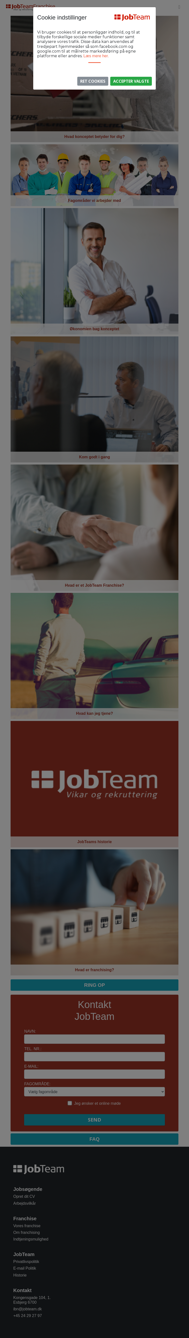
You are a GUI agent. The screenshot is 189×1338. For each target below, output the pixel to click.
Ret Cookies (92, 81)
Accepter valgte (131, 81)
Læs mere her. (96, 56)
